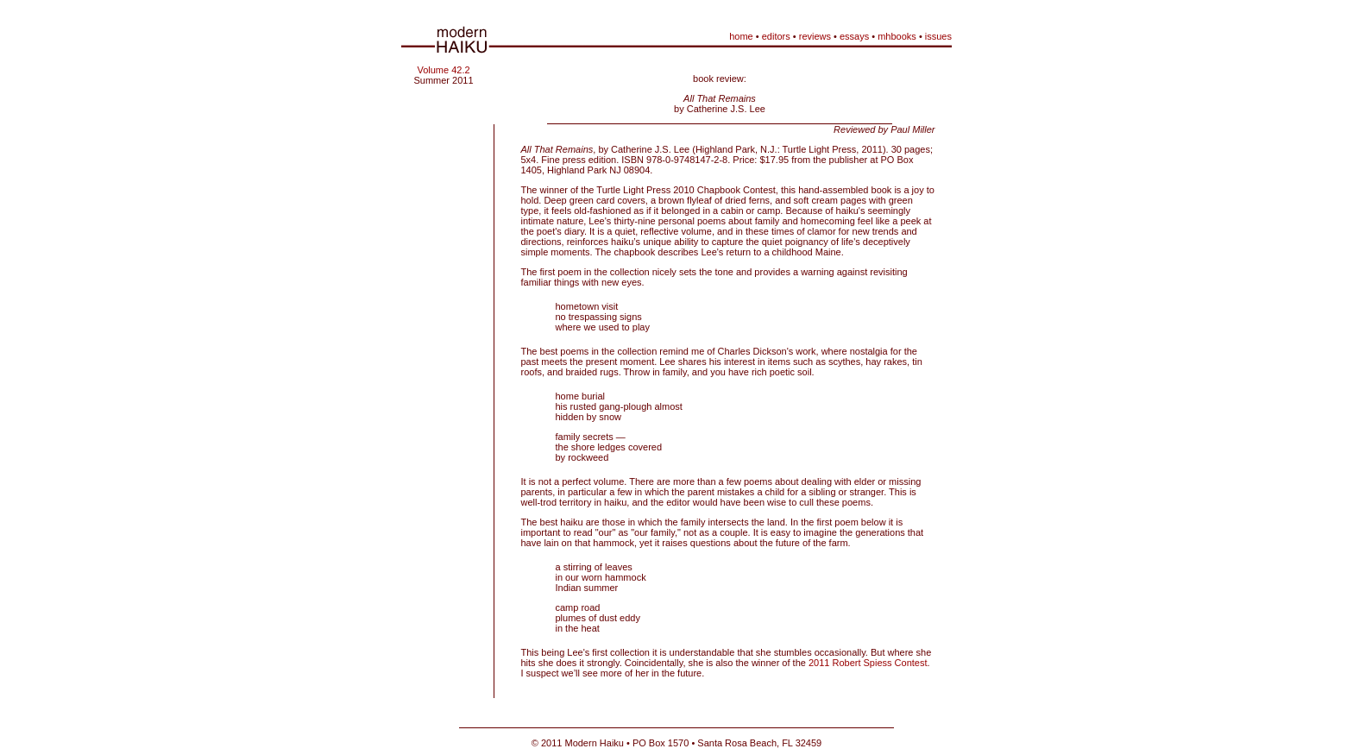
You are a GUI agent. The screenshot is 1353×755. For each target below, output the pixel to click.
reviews (815, 36)
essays (854, 36)
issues (938, 36)
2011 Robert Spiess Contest (868, 662)
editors (776, 36)
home (741, 36)
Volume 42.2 (443, 70)
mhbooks (897, 36)
